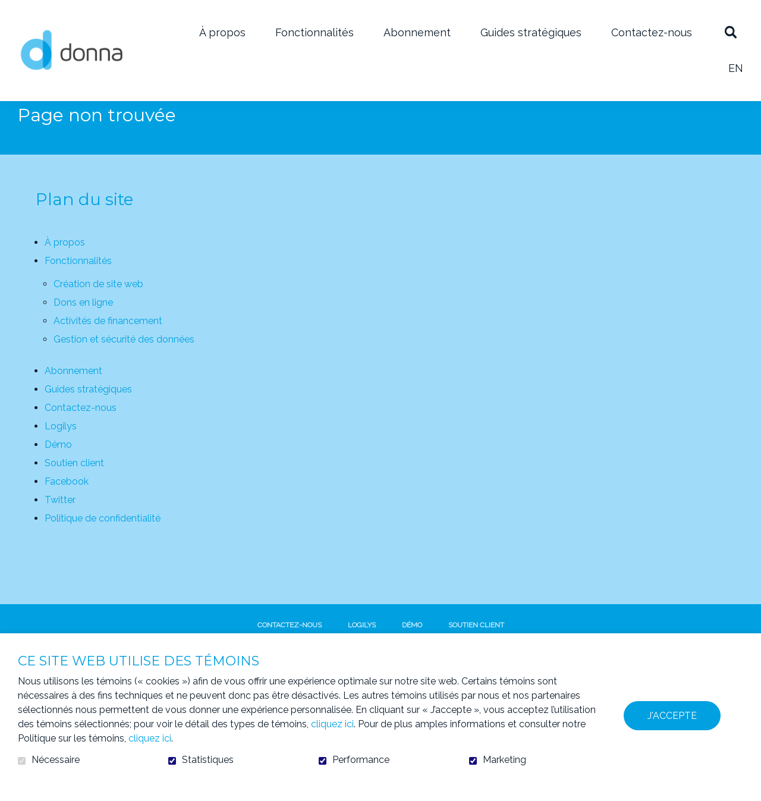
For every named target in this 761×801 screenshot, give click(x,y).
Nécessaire (56, 760)
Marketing (504, 760)
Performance (360, 760)
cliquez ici (332, 724)
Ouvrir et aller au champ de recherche (730, 32)
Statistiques (208, 760)
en (735, 68)
